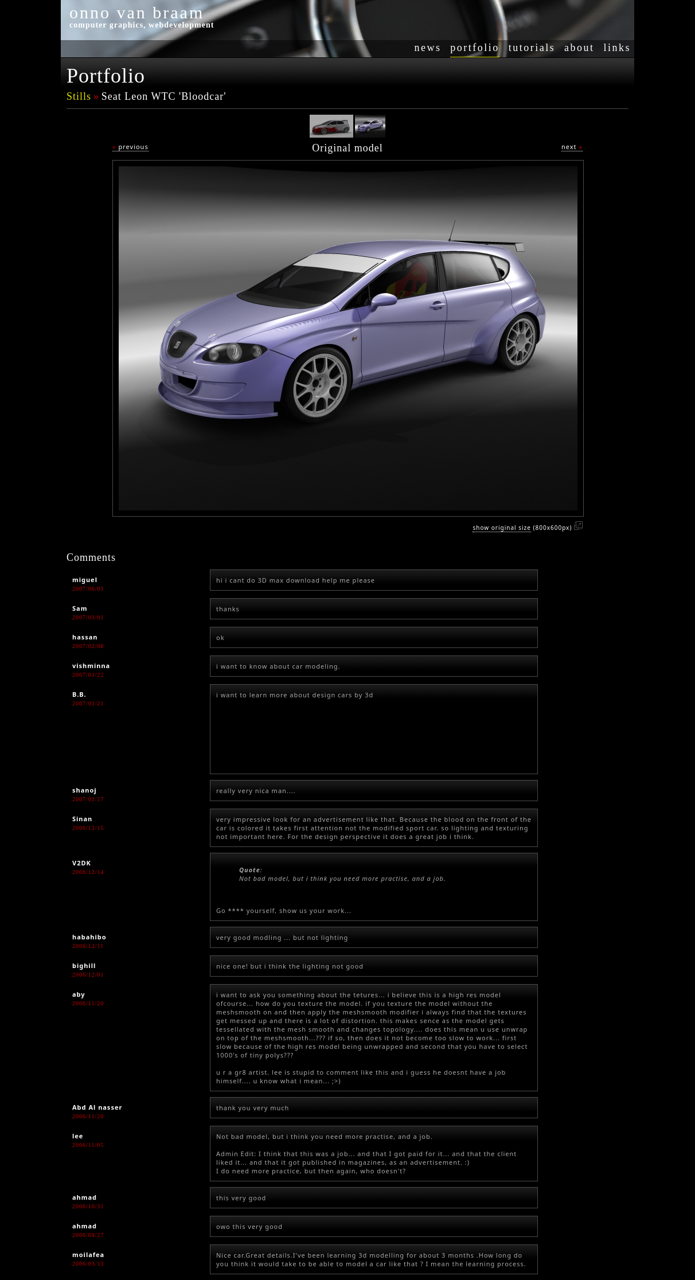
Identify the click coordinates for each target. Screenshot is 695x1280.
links (617, 47)
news (427, 47)
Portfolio (106, 75)
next (572, 146)
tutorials (532, 47)
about (579, 47)
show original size (501, 528)
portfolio (474, 47)
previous (130, 146)
